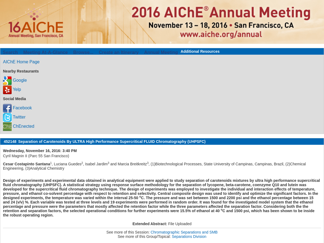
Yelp (12, 89)
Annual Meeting (161, 52)
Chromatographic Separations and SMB (183, 232)
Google (15, 80)
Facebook (17, 108)
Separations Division (189, 236)
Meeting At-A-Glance (45, 52)
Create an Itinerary (119, 52)
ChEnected (18, 126)
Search (10, 52)
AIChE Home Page (21, 62)
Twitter (14, 117)
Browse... (83, 52)
